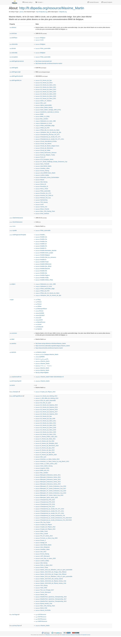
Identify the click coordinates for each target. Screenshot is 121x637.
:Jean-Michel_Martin (43, 166)
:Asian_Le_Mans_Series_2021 (46, 463)
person (21, 11)
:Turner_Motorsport (43, 592)
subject (12, 284)
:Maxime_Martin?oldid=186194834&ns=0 (49, 376)
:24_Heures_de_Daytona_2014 (46, 407)
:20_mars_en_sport (43, 402)
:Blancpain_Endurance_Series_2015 (48, 484)
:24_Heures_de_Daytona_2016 (46, 409)
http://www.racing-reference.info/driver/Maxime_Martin (50, 343)
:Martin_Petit (41, 608)
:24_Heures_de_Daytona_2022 (46, 414)
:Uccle (39, 40)
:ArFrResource (40, 614)
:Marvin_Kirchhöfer (43, 610)
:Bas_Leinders (41, 118)
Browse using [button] (28, 2)
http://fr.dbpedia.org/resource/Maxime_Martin (51, 8)
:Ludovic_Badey (42, 175)
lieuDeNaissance (16, 222)
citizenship (14, 44)
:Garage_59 (41, 542)
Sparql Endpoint (106, 2)
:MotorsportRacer (41, 308)
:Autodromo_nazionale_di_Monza (47, 112)
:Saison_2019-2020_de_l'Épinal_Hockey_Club (50, 583)
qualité (13, 230)
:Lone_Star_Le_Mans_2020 (45, 558)
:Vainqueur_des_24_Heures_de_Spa (48, 132)
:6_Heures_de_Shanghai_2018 (46, 443)
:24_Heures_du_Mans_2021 (45, 98)
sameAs (13, 352)
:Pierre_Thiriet (41, 188)
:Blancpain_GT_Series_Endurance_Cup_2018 (50, 490)
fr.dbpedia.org (63, 11)
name (12, 385)
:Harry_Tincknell (42, 164)
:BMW (39, 114)
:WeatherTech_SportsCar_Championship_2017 (51, 599)
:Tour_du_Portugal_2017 (44, 590)
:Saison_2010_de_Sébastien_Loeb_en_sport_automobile (53, 569)
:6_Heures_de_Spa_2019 (44, 450)
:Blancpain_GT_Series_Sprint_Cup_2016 (49, 495)
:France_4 (40, 540)
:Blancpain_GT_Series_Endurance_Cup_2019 (50, 493)
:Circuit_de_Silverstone (44, 148)
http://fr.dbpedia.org (41, 11)
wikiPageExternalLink (17, 61)
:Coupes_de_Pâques (43, 524)
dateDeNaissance (16, 217)
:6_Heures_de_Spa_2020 (44, 452)
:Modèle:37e (41, 246)
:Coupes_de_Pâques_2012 (45, 527)
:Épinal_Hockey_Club (43, 603)
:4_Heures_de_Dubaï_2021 (45, 439)
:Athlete (38, 306)
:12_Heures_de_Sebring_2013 (46, 396)
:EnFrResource (40, 619)
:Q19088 (39, 313)
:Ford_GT (40, 157)
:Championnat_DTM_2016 (45, 504)
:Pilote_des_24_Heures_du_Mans (47, 130)
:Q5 (38, 317)
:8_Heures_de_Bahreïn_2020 (46, 454)
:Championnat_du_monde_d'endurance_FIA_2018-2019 (53, 518)
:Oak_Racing (41, 182)
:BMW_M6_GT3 (42, 470)
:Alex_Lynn (40, 103)
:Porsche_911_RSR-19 (44, 195)
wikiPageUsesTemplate (18, 234)
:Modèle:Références (43, 264)
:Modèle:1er (41, 243)
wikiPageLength (15, 72)
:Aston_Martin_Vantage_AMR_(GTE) (48, 109)
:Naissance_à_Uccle (43, 123)
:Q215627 (40, 315)
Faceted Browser (93, 2)
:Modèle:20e (41, 271)
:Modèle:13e (41, 239)
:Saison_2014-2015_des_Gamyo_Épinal (49, 578)
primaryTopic (15, 625)
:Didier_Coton (41, 531)
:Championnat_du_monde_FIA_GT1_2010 (49, 508)
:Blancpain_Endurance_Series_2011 (48, 475)
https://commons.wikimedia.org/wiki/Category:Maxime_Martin (52, 345)
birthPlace (13, 37)
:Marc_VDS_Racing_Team (45, 211)
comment (13, 333)
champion (14, 391)
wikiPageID (14, 67)
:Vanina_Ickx (41, 206)
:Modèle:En (40, 259)
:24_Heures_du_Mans (43, 82)
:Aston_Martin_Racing (43, 107)
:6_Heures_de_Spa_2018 (44, 448)
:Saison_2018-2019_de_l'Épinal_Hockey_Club (50, 581)
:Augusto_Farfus (42, 468)
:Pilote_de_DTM (42, 128)
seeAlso (13, 343)
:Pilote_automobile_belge (45, 125)
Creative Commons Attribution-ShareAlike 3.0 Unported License (76, 634)
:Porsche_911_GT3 (43, 193)
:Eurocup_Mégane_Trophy (45, 155)
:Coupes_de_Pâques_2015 (45, 391)
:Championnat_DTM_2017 (45, 506)
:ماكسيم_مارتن (41, 359)
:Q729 (39, 320)
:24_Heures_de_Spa (43, 80)
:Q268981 (40, 356)
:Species (38, 329)
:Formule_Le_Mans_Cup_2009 (46, 538)
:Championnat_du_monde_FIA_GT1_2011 (49, 139)
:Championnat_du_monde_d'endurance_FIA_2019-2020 (53, 520)
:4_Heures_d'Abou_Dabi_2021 (46, 436)
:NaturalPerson (40, 322)
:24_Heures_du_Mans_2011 (45, 85)
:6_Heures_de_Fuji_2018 (44, 441)
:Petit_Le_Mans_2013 (43, 565)
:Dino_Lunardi (41, 533)
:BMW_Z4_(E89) (42, 116)
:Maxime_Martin (40, 352)
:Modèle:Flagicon (42, 275)
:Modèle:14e (41, 241)
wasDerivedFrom (16, 376)
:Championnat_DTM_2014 (45, 499)
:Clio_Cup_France (42, 522)
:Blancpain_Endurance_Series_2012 (48, 477)
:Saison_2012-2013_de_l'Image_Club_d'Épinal (50, 572)
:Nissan (39, 179)
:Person (38, 302)
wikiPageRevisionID (16, 76)
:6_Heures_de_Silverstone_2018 (46, 445)
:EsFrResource (40, 617)
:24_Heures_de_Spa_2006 (45, 418)
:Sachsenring (41, 200)
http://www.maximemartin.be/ (43, 61)
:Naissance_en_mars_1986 (45, 121)
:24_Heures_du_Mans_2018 (45, 91)
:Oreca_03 (40, 184)
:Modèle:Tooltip (42, 277)
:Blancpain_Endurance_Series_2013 (48, 479)
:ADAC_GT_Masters (43, 100)
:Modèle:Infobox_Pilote (44, 280)
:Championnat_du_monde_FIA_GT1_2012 (49, 513)
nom (12, 226)
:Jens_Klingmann (42, 547)
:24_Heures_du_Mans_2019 (45, 94)
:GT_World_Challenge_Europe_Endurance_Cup (51, 161)
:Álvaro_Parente (42, 209)
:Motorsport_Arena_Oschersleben (47, 177)
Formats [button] (39, 2)
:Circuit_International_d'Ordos (46, 141)
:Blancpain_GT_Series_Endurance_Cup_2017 (50, 488)
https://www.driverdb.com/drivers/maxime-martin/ (49, 348)
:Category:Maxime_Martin (46, 354)
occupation (14, 57)
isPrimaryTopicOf (15, 381)
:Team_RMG (41, 587)
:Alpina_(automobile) (43, 105)
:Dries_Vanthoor (42, 213)
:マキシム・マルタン (43, 365)
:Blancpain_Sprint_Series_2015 (46, 497)
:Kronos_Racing (42, 170)
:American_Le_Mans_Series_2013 (47, 459)
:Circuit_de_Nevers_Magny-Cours (47, 146)
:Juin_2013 (40, 551)
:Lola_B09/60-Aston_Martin (45, 173)
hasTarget (14, 614)
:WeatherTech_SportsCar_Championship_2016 (51, 596)
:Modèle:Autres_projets (44, 252)
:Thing (38, 299)
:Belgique (40, 37)
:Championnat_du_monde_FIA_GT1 (47, 137)
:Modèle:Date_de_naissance (45, 257)
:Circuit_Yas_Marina (43, 143)
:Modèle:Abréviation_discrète (45, 250)
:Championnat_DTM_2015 (45, 502)
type (12, 299)
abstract (13, 27)
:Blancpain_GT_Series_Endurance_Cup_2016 (50, 486)
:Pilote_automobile (42, 48)
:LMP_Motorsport (42, 556)
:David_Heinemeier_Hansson (46, 152)
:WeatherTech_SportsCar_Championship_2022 (51, 601)
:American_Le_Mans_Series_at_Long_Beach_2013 (52, 461)
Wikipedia (47, 634)
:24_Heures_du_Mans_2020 (45, 96)
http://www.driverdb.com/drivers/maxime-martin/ (48, 63)
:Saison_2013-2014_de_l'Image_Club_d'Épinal (50, 574)
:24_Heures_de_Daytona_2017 (46, 411)
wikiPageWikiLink (15, 80)
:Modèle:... (40, 234)
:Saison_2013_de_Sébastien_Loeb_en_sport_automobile (53, 576)
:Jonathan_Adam (42, 168)
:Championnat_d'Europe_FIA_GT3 (47, 134)
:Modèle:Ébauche (42, 268)
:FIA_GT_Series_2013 (44, 536)
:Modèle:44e (41, 273)
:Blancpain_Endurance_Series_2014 (48, 481)
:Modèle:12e (41, 237)
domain (13, 48)
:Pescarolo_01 (41, 186)
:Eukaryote (39, 326)
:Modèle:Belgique (42, 255)
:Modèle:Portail (42, 262)
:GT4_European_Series (44, 159)
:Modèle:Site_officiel (43, 266)
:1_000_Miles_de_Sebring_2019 (46, 398)
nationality (13, 52)
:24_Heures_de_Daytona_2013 (46, 405)
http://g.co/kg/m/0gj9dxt (42, 372)
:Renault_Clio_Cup (43, 197)
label (12, 339)
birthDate (13, 33)
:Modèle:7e (40, 248)
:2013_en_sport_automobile (45, 400)
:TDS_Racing (41, 202)
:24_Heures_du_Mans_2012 (45, 87)
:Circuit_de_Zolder (42, 150)
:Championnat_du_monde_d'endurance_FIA (50, 515)
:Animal (38, 324)
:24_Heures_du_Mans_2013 (45, 89)
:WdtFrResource (41, 621)
